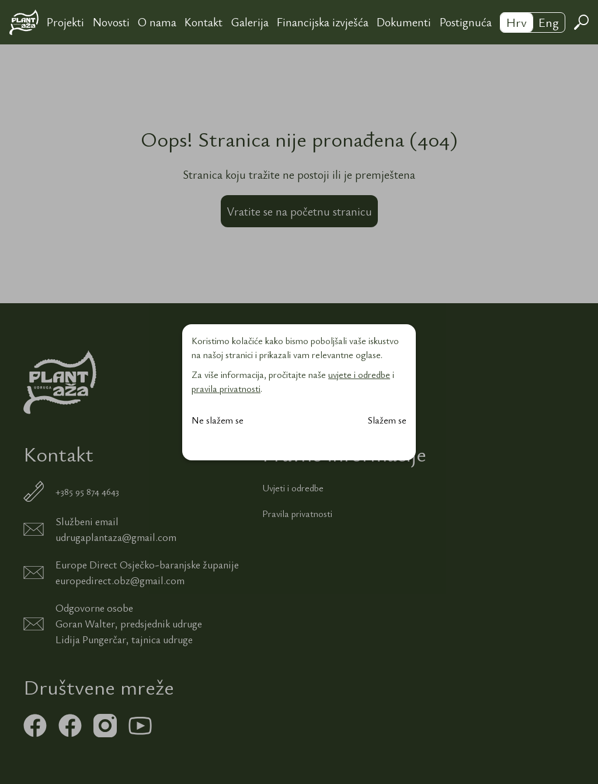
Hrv (516, 21)
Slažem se (387, 420)
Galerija (250, 22)
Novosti (111, 22)
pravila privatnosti (226, 388)
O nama (157, 22)
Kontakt (203, 22)
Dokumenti (404, 22)
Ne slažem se (218, 420)
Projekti (65, 22)
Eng (548, 21)
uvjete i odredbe (359, 374)
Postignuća (466, 22)
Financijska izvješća (322, 22)
